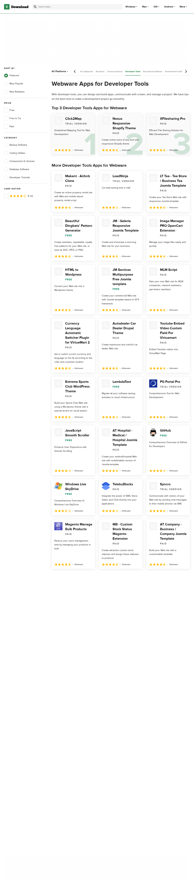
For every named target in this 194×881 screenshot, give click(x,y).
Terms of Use (111, 740)
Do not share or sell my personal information (116, 754)
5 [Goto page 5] (90, 576)
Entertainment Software (175, 71)
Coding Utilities (14, 153)
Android (168, 7)
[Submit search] (35, 6)
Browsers (100, 71)
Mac (144, 7)
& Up (18, 196)
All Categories (86, 71)
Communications (115, 71)
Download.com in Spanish (67, 752)
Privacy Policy (111, 734)
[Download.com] (16, 6)
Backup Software (15, 145)
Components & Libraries (19, 161)
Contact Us (60, 746)
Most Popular (13, 84)
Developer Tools (132, 71)
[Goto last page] (184, 576)
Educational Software (152, 71)
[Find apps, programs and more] (77, 6)
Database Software (16, 169)
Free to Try (12, 118)
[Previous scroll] (75, 71)
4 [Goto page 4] (81, 576)
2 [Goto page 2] (63, 576)
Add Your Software (64, 740)
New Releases (14, 92)
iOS (155, 7)
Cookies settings (113, 761)
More (184, 6)
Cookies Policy (112, 746)
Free (9, 110)
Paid (9, 127)
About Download (63, 734)
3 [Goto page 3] (72, 576)
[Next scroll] (186, 71)
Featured (11, 76)
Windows (130, 7)
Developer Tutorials (17, 177)
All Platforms (60, 71)
